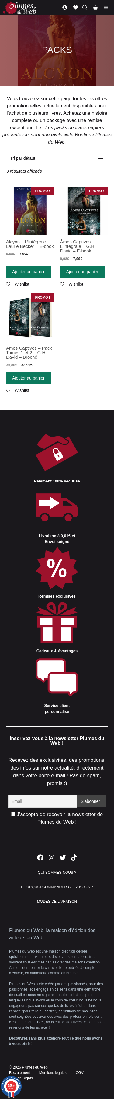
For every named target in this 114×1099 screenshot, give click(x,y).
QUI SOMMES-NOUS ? (57, 872)
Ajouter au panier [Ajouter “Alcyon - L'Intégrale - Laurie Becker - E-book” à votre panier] (28, 271)
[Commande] (57, 158)
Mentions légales (53, 1073)
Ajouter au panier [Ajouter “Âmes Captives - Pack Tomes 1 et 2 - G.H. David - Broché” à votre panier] (28, 378)
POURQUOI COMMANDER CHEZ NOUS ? (57, 887)
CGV (80, 1073)
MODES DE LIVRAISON (57, 901)
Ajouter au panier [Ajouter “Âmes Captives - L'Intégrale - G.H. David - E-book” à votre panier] (82, 271)
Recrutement (19, 1073)
